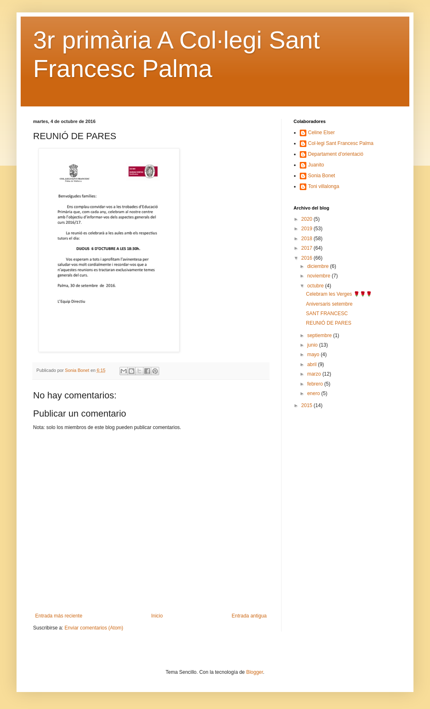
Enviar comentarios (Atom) (93, 628)
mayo (314, 354)
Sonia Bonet (321, 175)
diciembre (318, 266)
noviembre (319, 276)
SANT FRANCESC (327, 313)
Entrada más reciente (58, 616)
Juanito (316, 165)
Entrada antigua (249, 616)
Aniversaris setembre (329, 304)
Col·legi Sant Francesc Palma (340, 143)
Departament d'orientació (335, 154)
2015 (307, 405)
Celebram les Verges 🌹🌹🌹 (339, 294)
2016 (307, 258)
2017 (307, 248)
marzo (314, 374)
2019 (307, 229)
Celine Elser (321, 132)
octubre (316, 286)
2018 (307, 238)
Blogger (254, 672)
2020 (307, 219)
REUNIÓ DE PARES (328, 323)
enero (314, 393)
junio (313, 345)
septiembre (320, 335)
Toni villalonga (323, 186)
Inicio (157, 616)
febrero (315, 384)
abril (312, 364)
